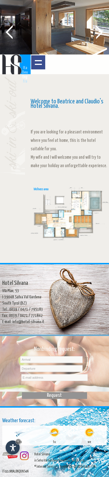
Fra (25, 81)
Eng (25, 77)
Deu (25, 72)
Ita (25, 68)
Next (100, 31)
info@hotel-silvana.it (28, 322)
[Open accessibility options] (13, 447)
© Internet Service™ (46, 467)
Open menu (38, 62)
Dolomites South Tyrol (71, 460)
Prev (9, 31)
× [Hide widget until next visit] (18, 441)
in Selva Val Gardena (46, 460)
